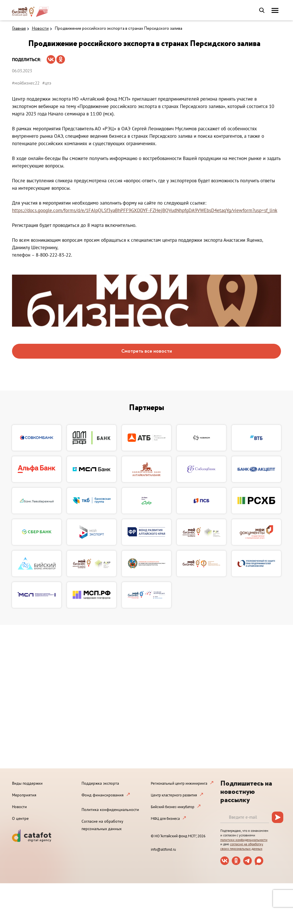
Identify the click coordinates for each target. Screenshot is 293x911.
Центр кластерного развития (174, 795)
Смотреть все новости (146, 351)
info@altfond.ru (163, 849)
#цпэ (46, 83)
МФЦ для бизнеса (165, 818)
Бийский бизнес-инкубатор (172, 806)
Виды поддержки (27, 783)
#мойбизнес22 (25, 83)
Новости (40, 28)
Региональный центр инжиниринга (179, 783)
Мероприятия (24, 795)
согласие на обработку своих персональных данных (241, 846)
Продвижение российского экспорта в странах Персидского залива (118, 28)
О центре (20, 818)
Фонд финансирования (103, 795)
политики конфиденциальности (244, 840)
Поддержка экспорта (100, 783)
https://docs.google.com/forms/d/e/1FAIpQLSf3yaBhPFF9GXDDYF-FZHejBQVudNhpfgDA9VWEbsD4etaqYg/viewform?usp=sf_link (144, 210)
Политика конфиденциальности (110, 809)
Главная (19, 28)
